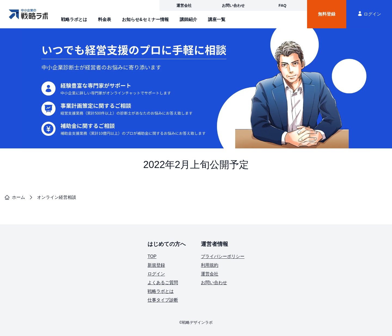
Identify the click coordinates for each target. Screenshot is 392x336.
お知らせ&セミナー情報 (145, 19)
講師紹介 (188, 19)
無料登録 (326, 14)
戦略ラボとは (74, 19)
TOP (152, 256)
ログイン (369, 13)
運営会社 (184, 5)
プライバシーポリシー (222, 256)
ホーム (14, 197)
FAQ (282, 5)
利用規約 (209, 265)
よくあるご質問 (163, 282)
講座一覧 (216, 19)
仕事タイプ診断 (163, 300)
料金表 (104, 19)
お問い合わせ (233, 5)
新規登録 (156, 265)
